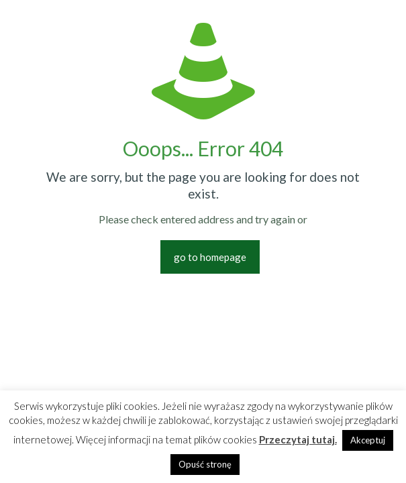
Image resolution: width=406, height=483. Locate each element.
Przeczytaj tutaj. (298, 439)
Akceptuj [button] (367, 440)
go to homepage (210, 257)
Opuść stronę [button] (205, 464)
